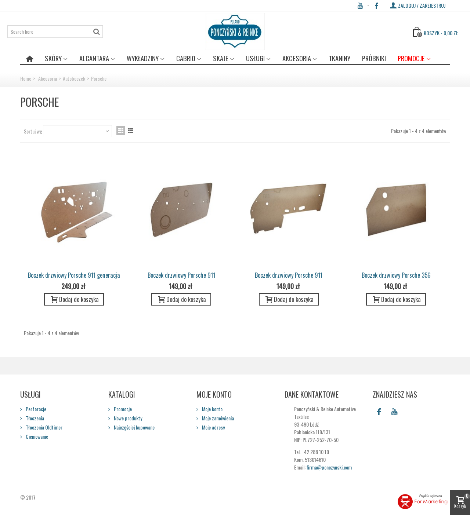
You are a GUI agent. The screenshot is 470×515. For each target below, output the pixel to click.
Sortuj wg (33, 131)
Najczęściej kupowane (134, 427)
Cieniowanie (36, 436)
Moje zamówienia (217, 418)
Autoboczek (74, 78)
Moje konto (212, 409)
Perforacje (35, 409)
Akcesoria (296, 58)
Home (25, 78)
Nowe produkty (127, 418)
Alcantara (94, 58)
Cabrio (185, 58)
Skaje (220, 58)
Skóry (53, 58)
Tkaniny (339, 58)
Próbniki (374, 58)
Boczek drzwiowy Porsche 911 (181, 275)
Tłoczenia (34, 418)
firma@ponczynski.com (329, 467)
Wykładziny (143, 58)
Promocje (411, 58)
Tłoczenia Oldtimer (43, 427)
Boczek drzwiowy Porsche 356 (396, 275)
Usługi (255, 58)
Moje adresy (213, 427)
